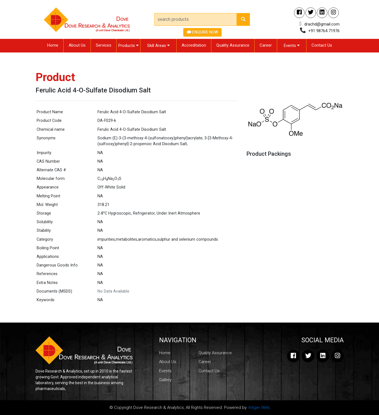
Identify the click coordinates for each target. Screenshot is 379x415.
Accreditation (194, 45)
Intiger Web (259, 407)
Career (266, 45)
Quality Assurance (232, 45)
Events (292, 45)
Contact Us (322, 45)
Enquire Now (202, 32)
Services (103, 45)
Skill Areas (158, 45)
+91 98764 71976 (324, 30)
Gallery (165, 379)
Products (128, 45)
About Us (77, 45)
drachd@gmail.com (322, 24)
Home (52, 45)
